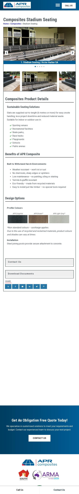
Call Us (19, 490)
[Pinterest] (44, 286)
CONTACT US (39, 438)
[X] (8, 286)
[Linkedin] (29, 286)
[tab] (39, 262)
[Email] (22, 286)
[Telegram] (36, 286)
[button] (35, 66)
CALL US (69, 6)
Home (6, 24)
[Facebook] (15, 286)
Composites (15, 24)
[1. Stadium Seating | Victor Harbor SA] (39, 61)
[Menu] (57, 5)
